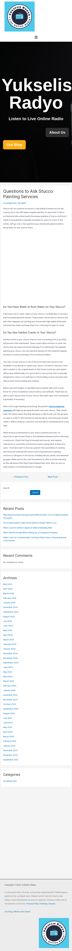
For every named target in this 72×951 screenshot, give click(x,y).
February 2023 (9, 741)
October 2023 (9, 704)
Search (6, 488)
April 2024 (8, 676)
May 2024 (7, 672)
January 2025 (9, 649)
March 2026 (8, 593)
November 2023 (10, 699)
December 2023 (10, 695)
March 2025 (8, 639)
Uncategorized (9, 203)
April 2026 (8, 589)
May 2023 (7, 727)
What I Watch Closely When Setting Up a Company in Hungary (30, 532)
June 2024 (8, 667)
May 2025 (7, 630)
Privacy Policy (32, 903)
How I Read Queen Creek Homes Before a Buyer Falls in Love (29, 523)
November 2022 (10, 755)
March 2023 (8, 736)
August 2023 (9, 713)
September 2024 (10, 662)
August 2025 (9, 616)
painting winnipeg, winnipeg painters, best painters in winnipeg (36, 266)
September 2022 (10, 759)
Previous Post (20, 477)
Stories (52, 903)
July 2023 (7, 718)
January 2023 (9, 745)
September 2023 (10, 709)
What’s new (19, 911)
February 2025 (9, 644)
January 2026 (9, 602)
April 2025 (8, 635)
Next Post (54, 477)
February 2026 (9, 598)
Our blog (8, 911)
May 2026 (7, 584)
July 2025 (7, 621)
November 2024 (10, 658)
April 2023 (8, 732)
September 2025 (10, 612)
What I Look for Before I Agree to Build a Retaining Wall (27, 527)
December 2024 (10, 653)
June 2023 (8, 722)
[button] (36, 37)
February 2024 (9, 685)
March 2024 (8, 681)
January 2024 (9, 690)
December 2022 (10, 750)
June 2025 (8, 625)
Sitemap (43, 903)
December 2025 (10, 607)
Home (27, 911)
